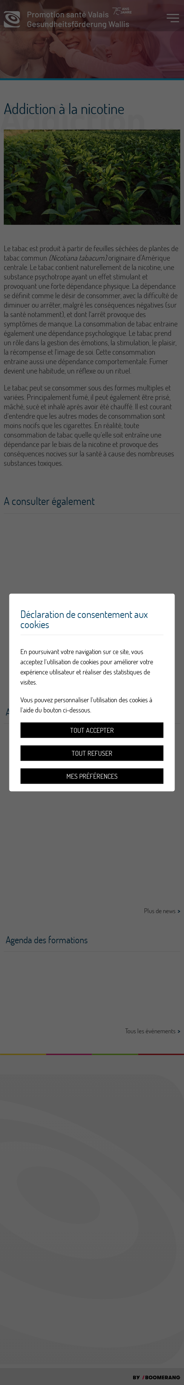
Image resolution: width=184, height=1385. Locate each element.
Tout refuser (92, 753)
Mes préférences (92, 776)
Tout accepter (92, 730)
